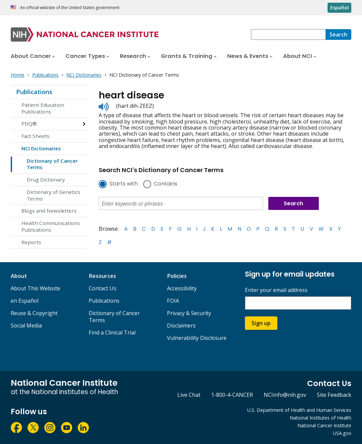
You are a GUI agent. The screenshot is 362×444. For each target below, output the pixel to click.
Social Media (26, 325)
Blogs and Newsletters (49, 210)
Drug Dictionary (46, 179)
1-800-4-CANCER (232, 394)
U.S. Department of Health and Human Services (299, 410)
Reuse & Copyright (34, 313)
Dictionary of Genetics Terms (53, 195)
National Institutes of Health (320, 418)
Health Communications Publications (50, 226)
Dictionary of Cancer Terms (52, 164)
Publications (34, 92)
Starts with (123, 184)
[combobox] (288, 34)
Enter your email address (276, 290)
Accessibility (182, 288)
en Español (24, 300)
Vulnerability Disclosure (197, 338)
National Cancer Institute (324, 425)
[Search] (338, 34)
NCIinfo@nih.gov (285, 394)
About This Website (35, 288)
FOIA (173, 300)
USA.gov (342, 433)
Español (339, 7)
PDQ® (29, 123)
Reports (31, 242)
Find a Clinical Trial (112, 332)
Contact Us (102, 288)
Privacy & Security (189, 313)
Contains (165, 184)
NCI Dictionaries (41, 148)
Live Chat (188, 394)
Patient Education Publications (42, 108)
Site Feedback (334, 394)
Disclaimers (181, 325)
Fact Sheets (35, 136)
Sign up (261, 323)
